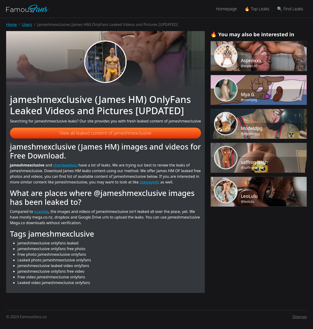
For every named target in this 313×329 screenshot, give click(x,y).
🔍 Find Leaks (290, 9)
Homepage (226, 9)
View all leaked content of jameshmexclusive (105, 133)
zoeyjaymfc (149, 182)
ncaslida (41, 211)
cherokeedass (65, 165)
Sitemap (299, 316)
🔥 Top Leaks (256, 9)
